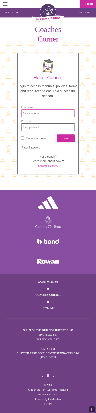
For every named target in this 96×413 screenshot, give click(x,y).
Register (84, 13)
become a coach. (48, 165)
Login (65, 138)
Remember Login (36, 138)
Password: (27, 121)
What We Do (12, 13)
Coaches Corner (48, 294)
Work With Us (48, 281)
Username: (27, 107)
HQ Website (48, 307)
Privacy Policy (48, 394)
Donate (88, 3)
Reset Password (31, 147)
